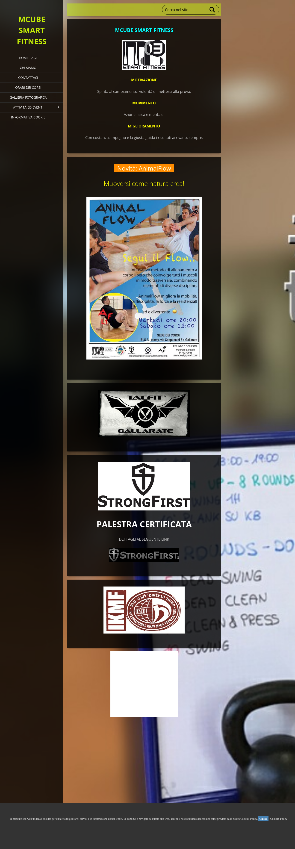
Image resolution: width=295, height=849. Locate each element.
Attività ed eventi (28, 107)
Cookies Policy (278, 818)
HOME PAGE (28, 58)
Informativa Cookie (28, 117)
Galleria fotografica (28, 97)
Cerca (212, 9)
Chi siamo (28, 67)
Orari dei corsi (28, 87)
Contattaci (28, 77)
